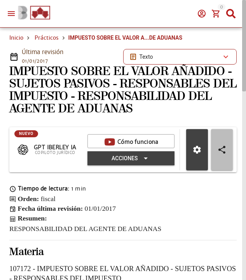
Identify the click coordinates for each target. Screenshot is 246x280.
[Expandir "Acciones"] (130, 158)
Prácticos (47, 37)
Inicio (16, 37)
